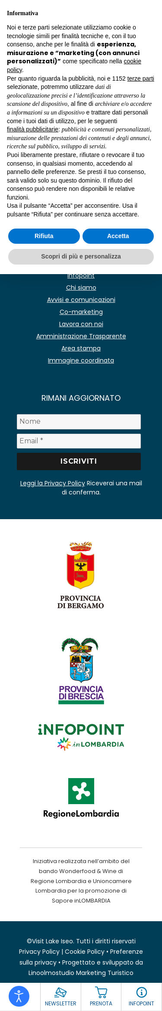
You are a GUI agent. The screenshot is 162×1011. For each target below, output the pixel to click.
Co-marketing (81, 312)
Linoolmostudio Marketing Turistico (81, 972)
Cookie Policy (85, 951)
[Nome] (79, 421)
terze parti (140, 78)
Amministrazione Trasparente (81, 336)
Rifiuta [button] (44, 235)
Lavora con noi (81, 324)
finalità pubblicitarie (32, 129)
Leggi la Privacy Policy (52, 483)
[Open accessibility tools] (19, 996)
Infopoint (81, 275)
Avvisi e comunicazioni (81, 299)
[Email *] (79, 441)
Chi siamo (81, 287)
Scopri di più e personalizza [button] (81, 256)
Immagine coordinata (81, 360)
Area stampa (81, 348)
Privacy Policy (39, 951)
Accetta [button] (118, 235)
